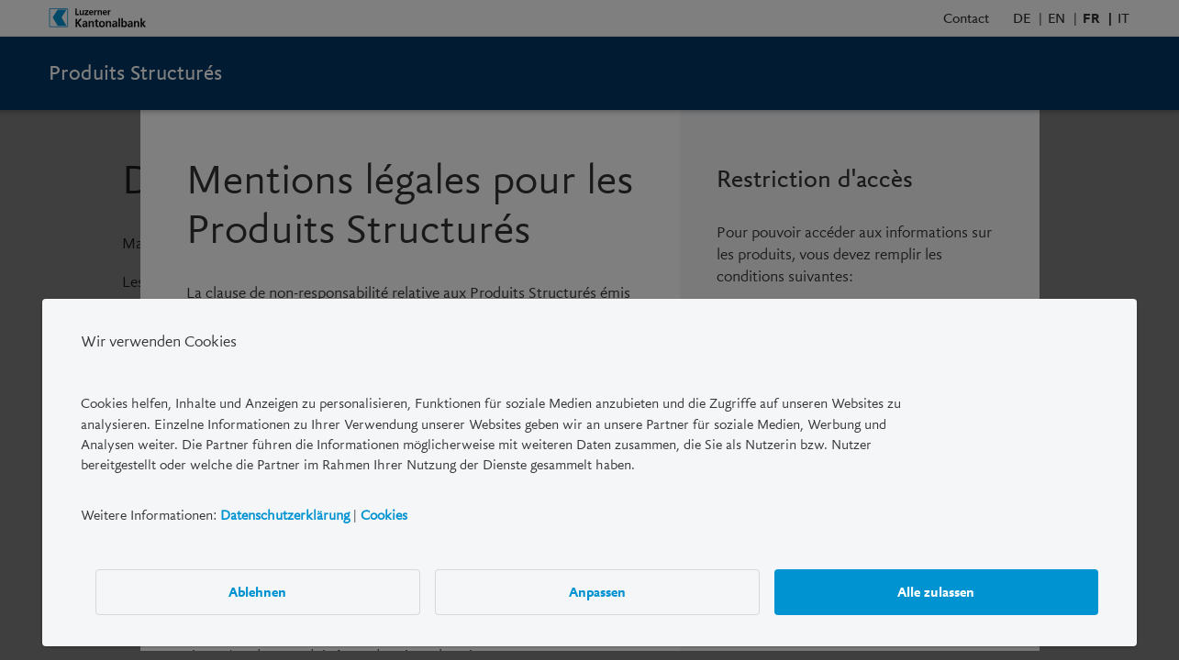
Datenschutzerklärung (285, 515)
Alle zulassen (935, 592)
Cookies (384, 515)
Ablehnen (258, 592)
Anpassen (597, 592)
